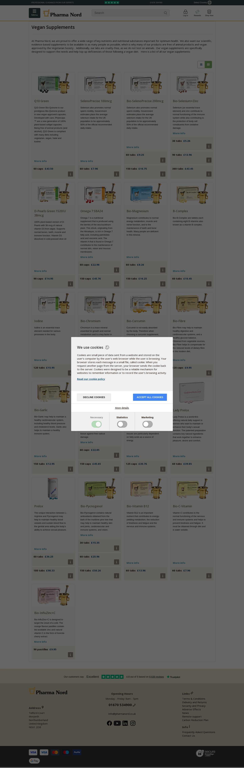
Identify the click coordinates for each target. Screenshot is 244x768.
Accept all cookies (150, 397)
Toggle (97, 424)
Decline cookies (94, 397)
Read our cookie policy (91, 379)
